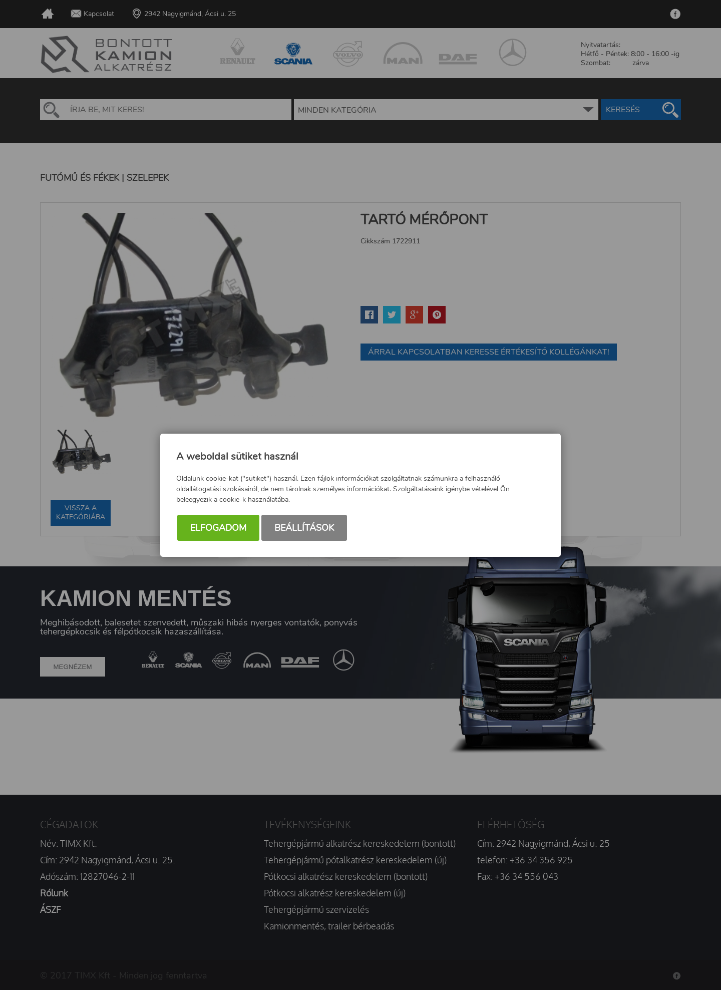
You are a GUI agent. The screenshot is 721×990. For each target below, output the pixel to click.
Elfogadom (218, 528)
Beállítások (304, 528)
